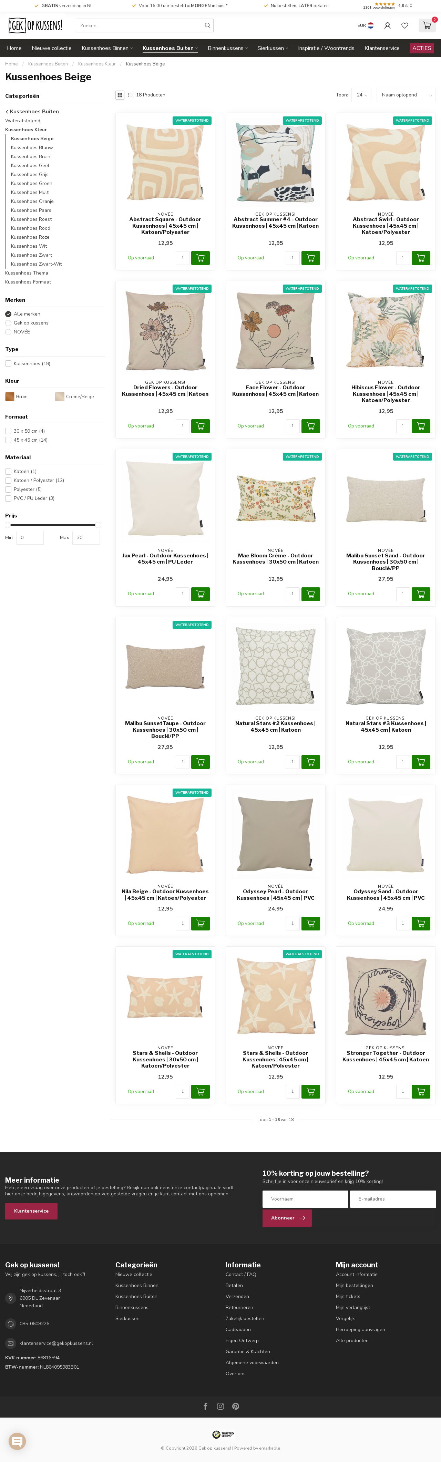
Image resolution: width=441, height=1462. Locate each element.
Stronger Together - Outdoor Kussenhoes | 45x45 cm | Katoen (385, 1056)
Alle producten (352, 1340)
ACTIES (421, 48)
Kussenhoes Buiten (168, 48)
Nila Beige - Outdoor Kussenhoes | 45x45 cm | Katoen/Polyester (165, 894)
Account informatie (357, 1274)
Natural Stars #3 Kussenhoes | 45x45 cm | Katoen (386, 726)
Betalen (234, 1285)
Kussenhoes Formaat (28, 282)
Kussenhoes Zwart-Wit (36, 264)
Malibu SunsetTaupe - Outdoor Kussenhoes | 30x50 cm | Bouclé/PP (165, 729)
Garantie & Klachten (248, 1351)
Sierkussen (271, 48)
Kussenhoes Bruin (30, 156)
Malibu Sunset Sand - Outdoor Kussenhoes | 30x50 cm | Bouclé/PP (385, 562)
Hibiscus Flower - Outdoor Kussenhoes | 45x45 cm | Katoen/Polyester (385, 393)
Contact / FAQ (241, 1274)
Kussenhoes (32, 363)
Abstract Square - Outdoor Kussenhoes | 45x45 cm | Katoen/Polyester (165, 225)
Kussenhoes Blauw (32, 147)
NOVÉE (22, 331)
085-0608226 (34, 1323)
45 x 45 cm (31, 440)
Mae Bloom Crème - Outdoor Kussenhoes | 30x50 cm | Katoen (276, 559)
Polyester (28, 489)
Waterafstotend (22, 120)
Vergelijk (345, 1318)
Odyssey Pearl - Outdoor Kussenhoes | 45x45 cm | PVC (276, 894)
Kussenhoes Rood (30, 228)
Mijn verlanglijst (353, 1307)
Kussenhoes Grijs (30, 174)
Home (14, 48)
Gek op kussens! (32, 323)
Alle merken (27, 314)
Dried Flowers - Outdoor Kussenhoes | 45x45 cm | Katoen (165, 390)
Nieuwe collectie (52, 48)
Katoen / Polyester (39, 480)
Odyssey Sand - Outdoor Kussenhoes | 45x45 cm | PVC (386, 894)
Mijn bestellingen (354, 1285)
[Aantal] (182, 258)
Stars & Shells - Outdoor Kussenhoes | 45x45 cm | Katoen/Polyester (275, 1059)
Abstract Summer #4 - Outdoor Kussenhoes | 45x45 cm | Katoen (275, 222)
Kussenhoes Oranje (32, 201)
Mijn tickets (348, 1296)
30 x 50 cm (29, 431)
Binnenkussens (226, 48)
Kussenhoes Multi (30, 192)
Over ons (236, 1373)
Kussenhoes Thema (26, 273)
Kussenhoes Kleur (97, 64)
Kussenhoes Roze (30, 237)
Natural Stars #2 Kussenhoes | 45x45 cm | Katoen (275, 726)
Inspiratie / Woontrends (326, 48)
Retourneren (239, 1307)
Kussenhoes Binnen (105, 48)
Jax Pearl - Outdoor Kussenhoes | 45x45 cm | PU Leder (165, 559)
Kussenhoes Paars (31, 210)
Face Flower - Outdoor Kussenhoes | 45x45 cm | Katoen (275, 390)
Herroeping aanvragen (360, 1329)
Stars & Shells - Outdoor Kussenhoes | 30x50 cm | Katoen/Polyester (165, 1059)
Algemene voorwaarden (252, 1362)
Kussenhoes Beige (145, 64)
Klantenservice (382, 48)
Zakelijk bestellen (245, 1318)
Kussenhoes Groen (31, 183)
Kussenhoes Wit (29, 246)
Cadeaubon (238, 1329)
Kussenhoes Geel (30, 165)
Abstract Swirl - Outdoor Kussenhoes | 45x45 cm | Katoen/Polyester (386, 225)
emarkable (269, 1448)
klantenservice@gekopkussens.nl (56, 1343)
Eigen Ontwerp (242, 1340)
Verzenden (237, 1296)
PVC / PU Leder (34, 498)
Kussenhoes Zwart (31, 255)
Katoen (25, 471)
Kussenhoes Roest (31, 219)
